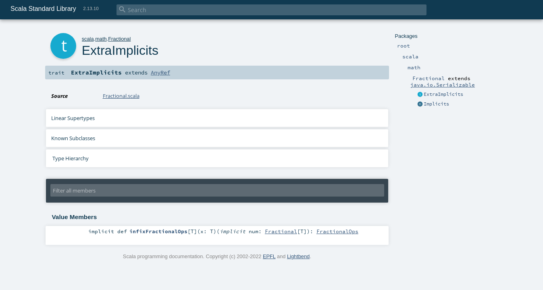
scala (88, 39)
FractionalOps (337, 231)
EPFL (269, 256)
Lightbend (298, 256)
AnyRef (160, 72)
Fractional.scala (121, 95)
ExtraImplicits (443, 94)
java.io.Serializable (442, 84)
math (100, 39)
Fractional (119, 39)
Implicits (436, 104)
